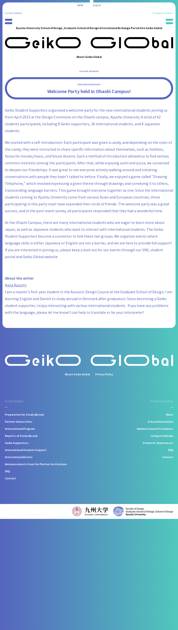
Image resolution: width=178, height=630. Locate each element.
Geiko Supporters (17, 443)
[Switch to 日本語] (80, 5)
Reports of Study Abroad (21, 436)
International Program (20, 428)
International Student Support (26, 450)
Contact (10, 478)
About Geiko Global (89, 57)
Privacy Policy (104, 374)
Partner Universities (18, 421)
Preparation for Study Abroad (24, 414)
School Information (160, 421)
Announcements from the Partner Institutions (36, 464)
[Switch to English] (97, 5)
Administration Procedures (155, 428)
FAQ (7, 471)
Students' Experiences (158, 443)
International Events (89, 84)
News (169, 414)
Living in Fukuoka (162, 436)
